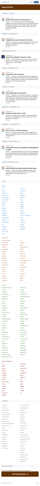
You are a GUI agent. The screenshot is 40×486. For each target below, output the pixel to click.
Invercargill (23, 423)
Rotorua (22, 443)
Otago (3, 432)
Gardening (23, 364)
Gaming (4, 395)
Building (4, 256)
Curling (4, 314)
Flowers (4, 229)
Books (3, 368)
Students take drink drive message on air (18, 19)
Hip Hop (22, 366)
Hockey (4, 334)
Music (21, 375)
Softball (22, 321)
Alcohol (8, 18)
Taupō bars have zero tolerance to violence (19, 40)
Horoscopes (23, 368)
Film (3, 390)
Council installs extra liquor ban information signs (21, 168)
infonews (22, 191)
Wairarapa (4, 443)
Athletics (4, 292)
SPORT (4, 285)
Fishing (4, 325)
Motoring (22, 253)
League (4, 345)
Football (4, 328)
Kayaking (4, 343)
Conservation (5, 197)
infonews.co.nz (5, 2)
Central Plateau (6, 414)
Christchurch (23, 412)
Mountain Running (7, 357)
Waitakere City (24, 454)
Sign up (36, 2)
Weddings (22, 229)
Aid (3, 188)
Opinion (22, 197)
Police (21, 202)
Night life (22, 377)
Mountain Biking (6, 354)
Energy (4, 267)
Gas (21, 240)
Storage (22, 265)
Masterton (23, 428)
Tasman (4, 439)
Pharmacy (23, 256)
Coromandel (5, 417)
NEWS (3, 186)
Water (21, 278)
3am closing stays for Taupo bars (16, 93)
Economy (4, 260)
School (22, 211)
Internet (22, 242)
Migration (22, 195)
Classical (4, 373)
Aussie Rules (5, 294)
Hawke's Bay (5, 421)
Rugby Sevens (24, 307)
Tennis (22, 336)
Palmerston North (25, 439)
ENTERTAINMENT (7, 361)
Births (3, 191)
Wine (21, 280)
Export (4, 269)
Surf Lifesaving (24, 325)
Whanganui (23, 457)
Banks (3, 253)
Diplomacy (5, 213)
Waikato (4, 441)
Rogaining (22, 301)
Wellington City (24, 459)
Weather (22, 226)
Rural (21, 208)
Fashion (4, 386)
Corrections (5, 200)
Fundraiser (5, 393)
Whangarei (23, 461)
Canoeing (4, 307)
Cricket (4, 310)
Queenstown (23, 441)
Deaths (4, 208)
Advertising (5, 242)
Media (21, 251)
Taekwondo (23, 334)
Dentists (4, 258)
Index (37, 483)
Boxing (4, 305)
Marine (22, 249)
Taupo (8, 21)
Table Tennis (23, 332)
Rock (21, 388)
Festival (4, 388)
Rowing (22, 303)
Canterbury (5, 412)
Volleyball (22, 345)
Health (22, 188)
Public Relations (24, 260)
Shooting (22, 312)
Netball (22, 290)
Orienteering (23, 294)
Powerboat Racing (25, 296)
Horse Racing (5, 336)
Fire (3, 224)
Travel (22, 224)
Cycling (4, 316)
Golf (3, 330)
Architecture (5, 249)
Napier (22, 430)
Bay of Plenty (5, 410)
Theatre (22, 390)
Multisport (23, 287)
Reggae (22, 386)
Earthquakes (5, 217)
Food (3, 274)
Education (4, 220)
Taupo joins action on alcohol (15, 74)
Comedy (4, 375)
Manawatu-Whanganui (8, 423)
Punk (21, 381)
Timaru (22, 450)
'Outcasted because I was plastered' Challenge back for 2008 (22, 148)
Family (3, 384)
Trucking (22, 274)
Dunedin (22, 414)
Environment (5, 222)
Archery (4, 290)
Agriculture (5, 245)
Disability (4, 215)
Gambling (4, 280)
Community (5, 195)
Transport (22, 222)
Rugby (22, 305)
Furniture (4, 278)
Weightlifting (23, 350)
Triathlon (22, 343)
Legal (21, 245)
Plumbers (22, 258)
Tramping (22, 341)
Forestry (4, 276)
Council (4, 202)
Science (22, 213)
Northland (4, 430)
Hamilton (22, 419)
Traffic (22, 220)
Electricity (4, 262)
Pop (21, 379)
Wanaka (22, 452)
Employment (5, 265)
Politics (22, 204)
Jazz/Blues (23, 373)
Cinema (4, 370)
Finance (4, 271)
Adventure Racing (6, 287)
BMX (3, 301)
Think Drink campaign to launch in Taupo (18, 57)
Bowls (3, 303)
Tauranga (22, 448)
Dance (3, 379)
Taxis (21, 217)
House (22, 370)
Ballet (3, 366)
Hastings (22, 421)
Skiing (21, 316)
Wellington (4, 446)
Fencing (4, 323)
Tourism (22, 269)
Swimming (23, 330)
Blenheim (22, 410)
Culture (4, 377)
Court (3, 204)
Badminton (5, 296)
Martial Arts (5, 348)
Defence (4, 211)
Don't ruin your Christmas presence (17, 130)
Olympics (22, 292)
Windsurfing (23, 352)
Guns (3, 233)
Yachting (22, 354)
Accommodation (6, 240)
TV (21, 393)
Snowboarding (24, 319)
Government (5, 231)
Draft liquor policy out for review (16, 113)
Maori (21, 193)
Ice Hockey (5, 339)
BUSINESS (5, 238)
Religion (22, 206)
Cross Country (6, 312)
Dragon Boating (6, 319)
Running (22, 310)
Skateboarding (24, 314)
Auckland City (24, 408)
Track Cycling (23, 339)
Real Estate (23, 262)
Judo (3, 341)
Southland (4, 434)
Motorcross (5, 350)
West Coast (5, 448)
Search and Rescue (25, 215)
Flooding (4, 226)
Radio (21, 384)
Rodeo (22, 299)
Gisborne (4, 419)
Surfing (22, 328)
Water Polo (23, 348)
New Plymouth (24, 434)
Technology (23, 267)
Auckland (4, 408)
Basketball (4, 299)
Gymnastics (5, 332)
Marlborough (5, 425)
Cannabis (4, 193)
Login (31, 2)
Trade (21, 271)
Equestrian (5, 321)
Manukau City (24, 425)
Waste (21, 276)
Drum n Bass (5, 381)
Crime (3, 206)
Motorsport (5, 352)
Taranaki (4, 437)
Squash (22, 323)
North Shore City (24, 437)
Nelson (4, 428)
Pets (21, 200)
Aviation (4, 251)
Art (3, 364)
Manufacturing (24, 247)
